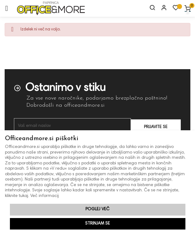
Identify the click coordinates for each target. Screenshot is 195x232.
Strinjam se (97, 223)
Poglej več (97, 209)
